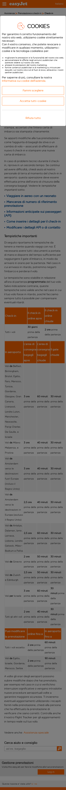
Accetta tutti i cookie (33, 101)
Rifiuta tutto (33, 118)
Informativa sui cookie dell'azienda (23, 80)
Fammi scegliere (33, 90)
